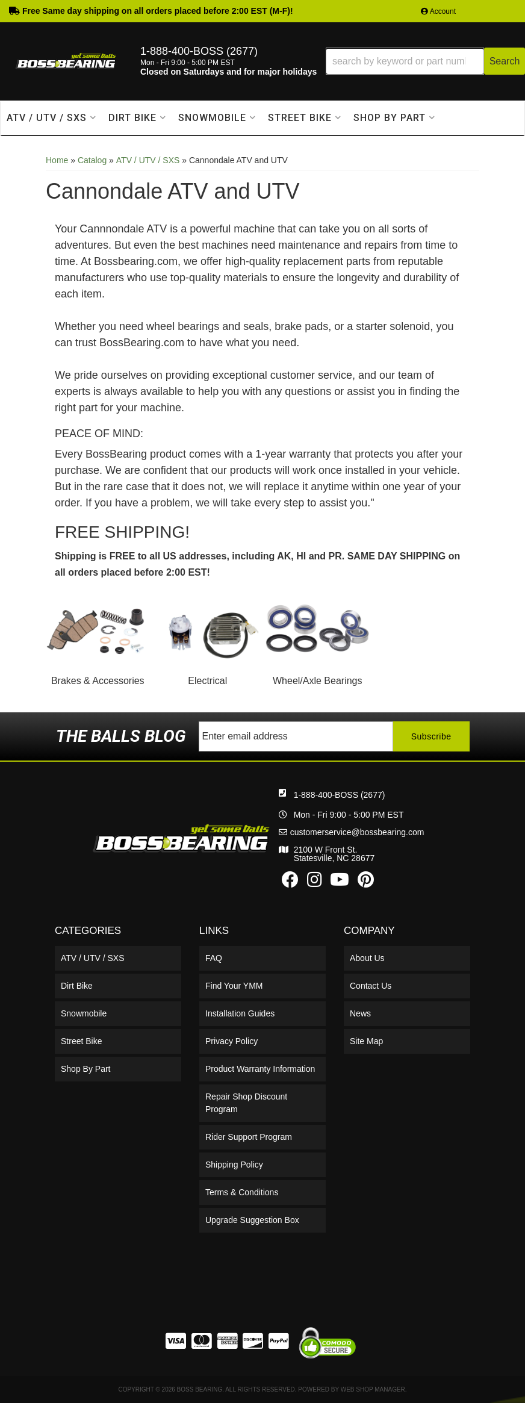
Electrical (207, 681)
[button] (425, 61)
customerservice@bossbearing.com (357, 832)
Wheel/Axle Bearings (317, 681)
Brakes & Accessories (97, 681)
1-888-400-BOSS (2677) (339, 795)
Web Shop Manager (373, 1389)
